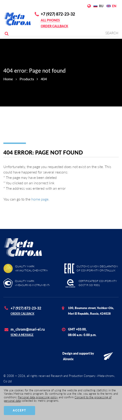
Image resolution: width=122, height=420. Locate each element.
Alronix (68, 359)
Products (27, 79)
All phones (50, 20)
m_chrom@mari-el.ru (28, 329)
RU (101, 6)
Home (8, 79)
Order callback (54, 26)
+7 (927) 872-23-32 (58, 14)
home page (39, 199)
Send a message (22, 335)
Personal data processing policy (38, 397)
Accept (19, 410)
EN (114, 6)
